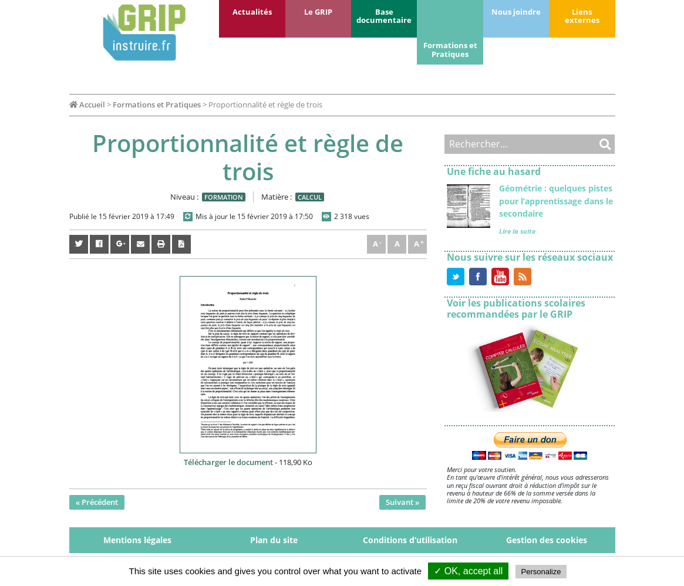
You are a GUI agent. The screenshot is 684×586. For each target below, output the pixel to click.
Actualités (252, 11)
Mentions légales (137, 539)
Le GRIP (318, 11)
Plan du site (274, 539)
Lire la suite (517, 231)
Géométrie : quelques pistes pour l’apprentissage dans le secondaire (556, 201)
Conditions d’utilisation (410, 539)
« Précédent (97, 502)
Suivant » (402, 502)
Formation (223, 197)
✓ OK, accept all (468, 571)
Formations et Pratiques (450, 49)
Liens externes (582, 15)
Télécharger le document (228, 462)
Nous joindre (516, 11)
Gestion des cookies (546, 539)
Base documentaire (384, 15)
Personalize (541, 571)
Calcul (310, 197)
